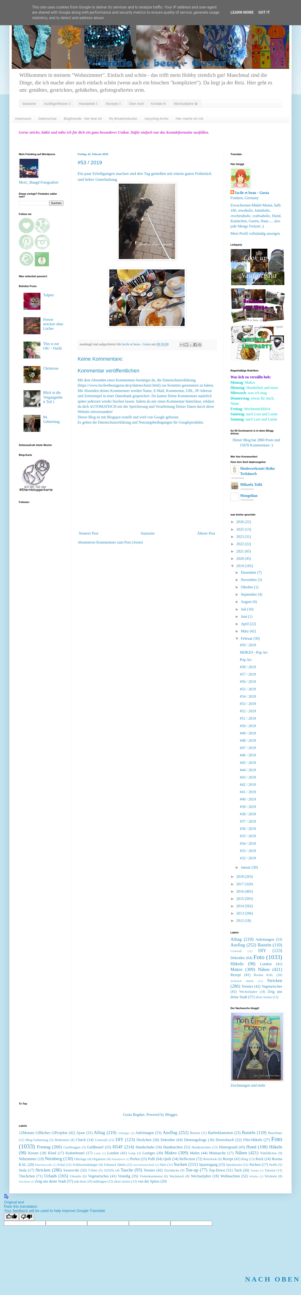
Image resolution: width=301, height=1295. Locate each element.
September (249, 594)
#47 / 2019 (248, 748)
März (245, 631)
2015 (240, 899)
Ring (245, 1159)
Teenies (247, 986)
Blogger (171, 1115)
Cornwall (236, 951)
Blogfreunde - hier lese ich (83, 118)
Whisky (253, 1176)
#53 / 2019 (248, 704)
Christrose (51, 368)
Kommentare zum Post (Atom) (119, 542)
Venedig (124, 1176)
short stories (263, 997)
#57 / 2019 (248, 674)
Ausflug (237, 944)
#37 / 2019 (248, 821)
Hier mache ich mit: (190, 118)
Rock (260, 1159)
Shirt (163, 1165)
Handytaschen (201, 1147)
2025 (240, 529)
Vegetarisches (271, 986)
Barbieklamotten (220, 1133)
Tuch (238, 1170)
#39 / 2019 (248, 807)
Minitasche (217, 1153)
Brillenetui (62, 1140)
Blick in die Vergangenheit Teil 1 (53, 397)
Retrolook (210, 1159)
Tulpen (48, 295)
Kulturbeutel (75, 1153)
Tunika (254, 1170)
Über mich (136, 104)
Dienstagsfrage (195, 1140)
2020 (240, 559)
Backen (195, 1133)
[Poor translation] (26, 1217)
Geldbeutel (95, 1147)
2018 (240, 876)
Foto (259, 957)
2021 (240, 551)
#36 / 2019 (248, 829)
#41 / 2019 (248, 792)
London (266, 964)
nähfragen (100, 1181)
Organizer (99, 1159)
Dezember (249, 572)
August (247, 602)
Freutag (44, 1146)
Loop (131, 1153)
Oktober (247, 587)
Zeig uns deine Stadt (50, 1181)
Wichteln (271, 1176)
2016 (240, 891)
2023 (240, 537)
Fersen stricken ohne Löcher (53, 324)
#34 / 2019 (248, 843)
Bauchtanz (275, 1133)
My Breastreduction (123, 118)
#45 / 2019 (248, 763)
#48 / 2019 (248, 740)
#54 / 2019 (248, 696)
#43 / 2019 (248, 777)
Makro (236, 969)
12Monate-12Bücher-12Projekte (43, 1133)
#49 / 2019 (248, 733)
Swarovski (71, 1170)
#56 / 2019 (248, 682)
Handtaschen (173, 1147)
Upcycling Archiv (156, 118)
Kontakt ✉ (158, 104)
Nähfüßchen (268, 1153)
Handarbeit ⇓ (88, 104)
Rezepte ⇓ (113, 104)
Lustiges (149, 1153)
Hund (251, 1146)
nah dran (80, 1181)
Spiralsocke (234, 1165)
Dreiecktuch (225, 1140)
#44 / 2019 (248, 770)
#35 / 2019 (248, 836)
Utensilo (75, 1176)
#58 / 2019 (248, 667)
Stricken (274, 980)
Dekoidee (237, 958)
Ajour (80, 1133)
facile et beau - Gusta (252, 193)
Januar (246, 867)
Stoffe (273, 1165)
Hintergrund (228, 1147)
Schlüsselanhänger (85, 1165)
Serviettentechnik (143, 1165)
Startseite (29, 104)
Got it (264, 12)
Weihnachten (230, 1176)
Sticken (255, 1165)
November (249, 580)
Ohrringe (80, 1159)
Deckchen (143, 1140)
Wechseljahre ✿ (185, 104)
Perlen (135, 1159)
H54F (117, 1146)
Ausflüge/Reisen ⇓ (57, 104)
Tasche (127, 1169)
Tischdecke (171, 1170)
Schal (61, 1165)
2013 (240, 913)
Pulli (151, 1159)
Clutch (81, 1140)
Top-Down (217, 1170)
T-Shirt (92, 1170)
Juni (244, 617)
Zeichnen (24, 1181)
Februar (247, 638)
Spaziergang (208, 1165)
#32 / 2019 (248, 858)
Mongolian (248, 496)
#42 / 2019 (248, 785)
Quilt (167, 1159)
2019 (240, 566)
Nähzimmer (28, 1159)
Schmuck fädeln (241, 981)
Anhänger (124, 1133)
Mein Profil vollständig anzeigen (255, 233)
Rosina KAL (263, 975)
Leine (97, 1153)
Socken (180, 1164)
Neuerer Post (88, 533)
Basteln (264, 944)
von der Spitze (148, 1181)
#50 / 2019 (248, 726)
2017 (240, 884)
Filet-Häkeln (252, 1140)
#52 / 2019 (248, 711)
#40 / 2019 (248, 799)
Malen (195, 1153)
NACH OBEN (272, 1279)
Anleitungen (265, 939)
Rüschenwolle (43, 1165)
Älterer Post (206, 533)
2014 (240, 906)
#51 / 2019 (248, 718)
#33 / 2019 (248, 851)
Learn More (241, 12)
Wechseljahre (248, 992)
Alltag (236, 939)
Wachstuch (176, 1176)
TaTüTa (109, 1170)
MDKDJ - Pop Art (254, 652)
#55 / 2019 (248, 689)
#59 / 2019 (248, 645)
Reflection (187, 1159)
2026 (240, 522)
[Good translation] (11, 1217)
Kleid (52, 1153)
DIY (262, 950)
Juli (244, 609)
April (245, 624)
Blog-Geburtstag (37, 1140)
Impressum (23, 118)
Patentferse (118, 1159)
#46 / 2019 (248, 755)
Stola (23, 1170)
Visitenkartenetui (150, 1176)
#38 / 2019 (248, 814)
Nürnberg (53, 1158)
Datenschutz (47, 118)
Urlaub (50, 1175)
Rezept (235, 975)
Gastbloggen (72, 1147)
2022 (240, 544)
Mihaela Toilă (251, 485)
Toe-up (192, 1169)
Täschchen (27, 1176)
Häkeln (236, 963)
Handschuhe (145, 1147)
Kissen (33, 1153)
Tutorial (270, 1170)
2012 (240, 921)
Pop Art (245, 660)
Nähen (264, 969)
